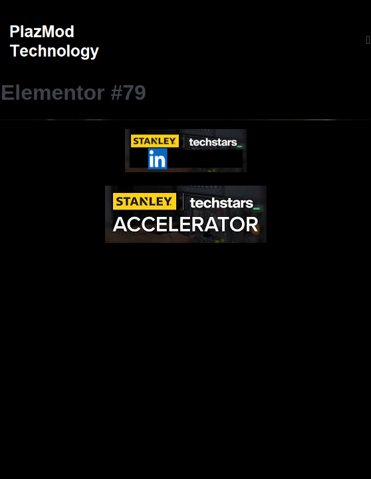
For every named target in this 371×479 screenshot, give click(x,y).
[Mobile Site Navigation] (368, 40)
